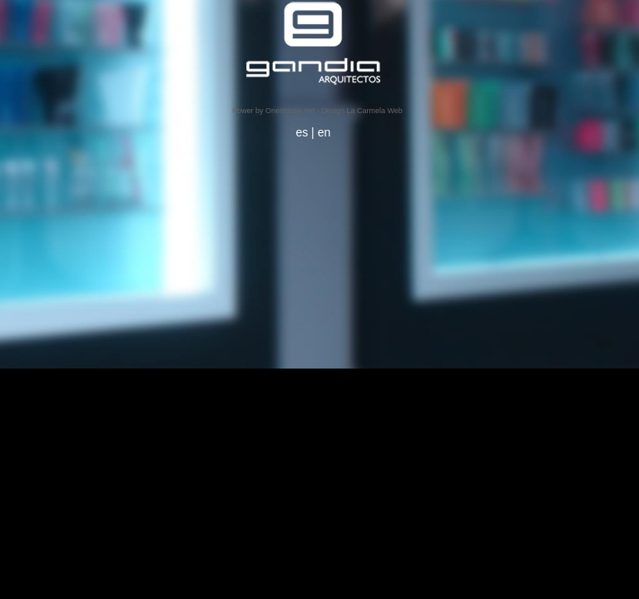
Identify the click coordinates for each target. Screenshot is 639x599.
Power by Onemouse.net (273, 110)
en (324, 132)
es (301, 132)
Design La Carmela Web (362, 110)
